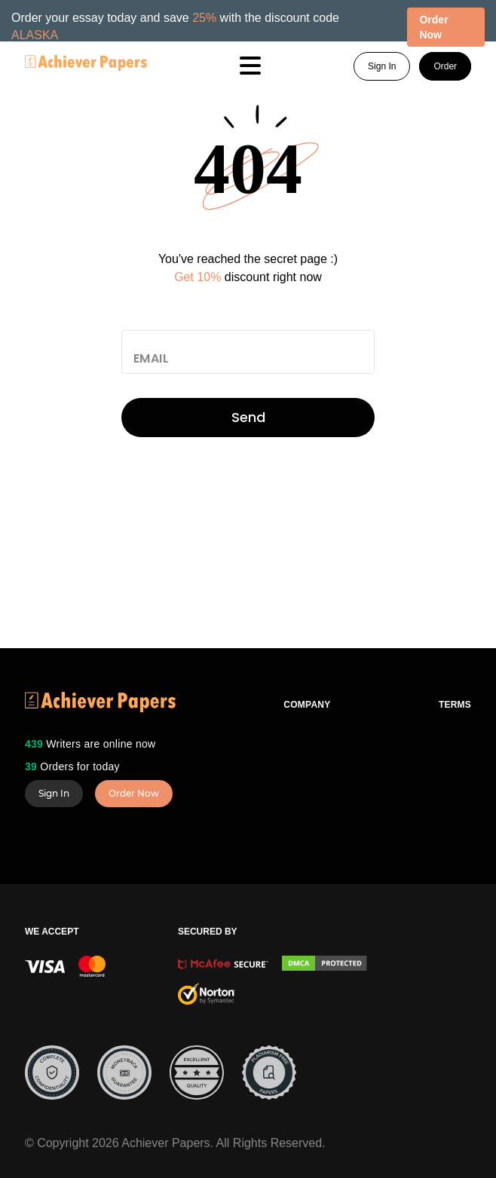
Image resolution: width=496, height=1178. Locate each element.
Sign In (382, 66)
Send (248, 417)
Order (445, 66)
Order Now (134, 793)
